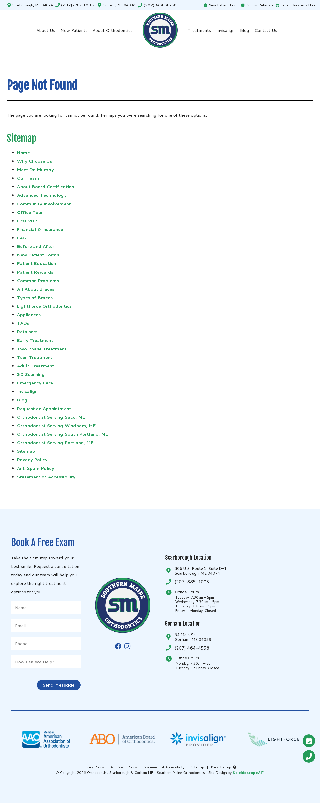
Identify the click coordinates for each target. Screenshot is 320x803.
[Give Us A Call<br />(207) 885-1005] (309, 756)
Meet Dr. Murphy (35, 169)
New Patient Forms (38, 255)
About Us (45, 30)
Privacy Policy (32, 459)
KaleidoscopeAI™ (248, 773)
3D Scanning (31, 374)
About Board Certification (45, 186)
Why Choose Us (34, 161)
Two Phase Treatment (42, 349)
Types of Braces (35, 297)
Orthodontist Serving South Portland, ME (62, 434)
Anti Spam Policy (35, 468)
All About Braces (35, 289)
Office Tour (30, 212)
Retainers (27, 331)
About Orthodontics (112, 30)
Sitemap (26, 451)
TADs (23, 323)
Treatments (199, 30)
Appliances (29, 314)
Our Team (28, 178)
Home (23, 152)
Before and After (35, 246)
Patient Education (36, 263)
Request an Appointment (44, 408)
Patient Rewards (35, 272)
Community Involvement (44, 203)
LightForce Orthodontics (44, 306)
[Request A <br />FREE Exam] (309, 740)
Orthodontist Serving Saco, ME (51, 417)
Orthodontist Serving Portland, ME (55, 442)
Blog (244, 30)
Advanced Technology (42, 195)
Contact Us (265, 30)
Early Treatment (35, 340)
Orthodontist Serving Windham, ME (56, 425)
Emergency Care (35, 383)
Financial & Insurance (40, 229)
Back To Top (224, 767)
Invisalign (225, 30)
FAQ (22, 238)
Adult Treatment (35, 366)
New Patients (73, 30)
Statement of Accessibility (46, 477)
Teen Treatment (34, 357)
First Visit (27, 221)
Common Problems (38, 280)
